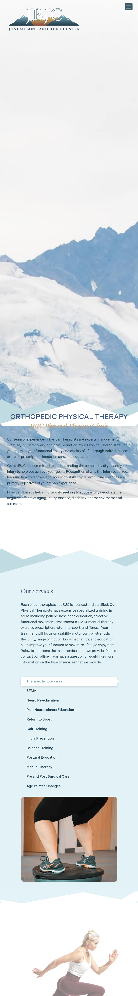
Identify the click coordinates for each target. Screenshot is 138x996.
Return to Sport (39, 719)
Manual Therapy (39, 767)
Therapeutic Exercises (44, 681)
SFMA (31, 691)
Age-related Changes (43, 786)
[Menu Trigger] (129, 6)
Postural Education (41, 757)
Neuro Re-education (42, 700)
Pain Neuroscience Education (50, 710)
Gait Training (36, 729)
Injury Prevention (40, 738)
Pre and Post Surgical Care (47, 776)
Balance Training (39, 748)
